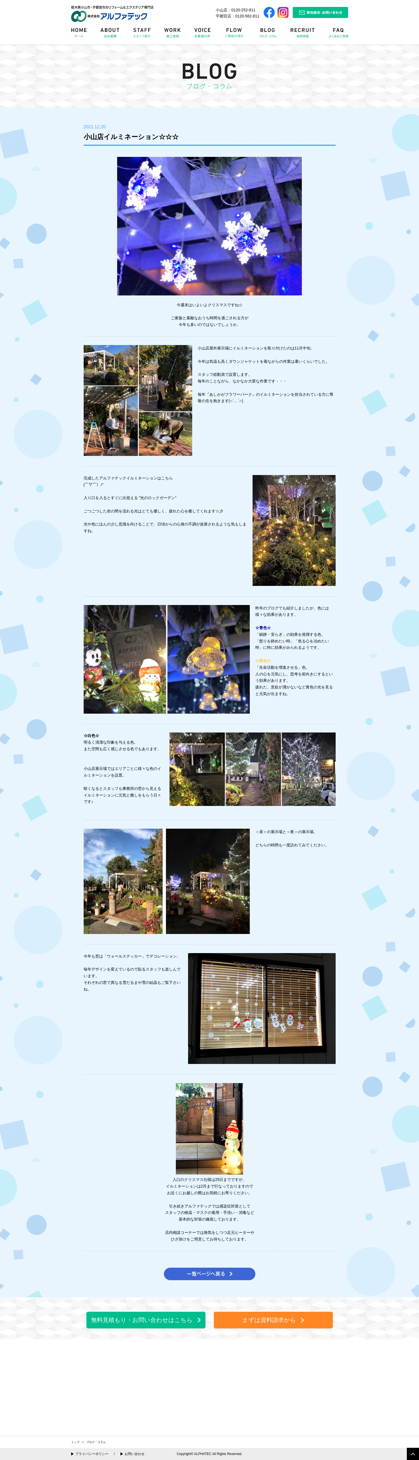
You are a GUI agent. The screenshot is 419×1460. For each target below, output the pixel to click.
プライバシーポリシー (92, 1454)
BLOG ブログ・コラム (269, 34)
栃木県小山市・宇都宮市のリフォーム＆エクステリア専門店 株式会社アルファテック (112, 14)
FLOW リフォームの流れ (236, 34)
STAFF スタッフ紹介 (143, 34)
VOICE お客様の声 (203, 34)
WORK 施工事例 (173, 34)
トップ (75, 1442)
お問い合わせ (135, 1454)
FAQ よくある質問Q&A (336, 34)
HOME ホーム (82, 34)
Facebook (269, 12)
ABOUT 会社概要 (110, 34)
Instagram (283, 12)
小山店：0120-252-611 (235, 10)
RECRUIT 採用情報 (304, 34)
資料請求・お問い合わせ (320, 12)
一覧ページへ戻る (209, 1274)
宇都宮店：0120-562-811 (237, 16)
